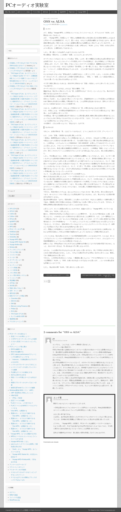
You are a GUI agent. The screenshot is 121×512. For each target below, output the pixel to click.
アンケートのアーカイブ (18, 464)
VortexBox (13, 237)
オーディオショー (16, 260)
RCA (12, 311)
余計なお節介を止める (18, 375)
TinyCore (72, 12)
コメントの (15, 497)
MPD (48, 18)
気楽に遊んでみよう (16, 288)
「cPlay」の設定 (16, 398)
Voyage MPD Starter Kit (18, 242)
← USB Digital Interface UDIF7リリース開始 (57, 275)
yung (46, 24)
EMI (12, 303)
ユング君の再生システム (18, 275)
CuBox (12, 214)
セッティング (14, 265)
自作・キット (14, 291)
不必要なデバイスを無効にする (21, 372)
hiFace (12, 219)
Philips (13, 308)
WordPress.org (15, 500)
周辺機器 (13, 280)
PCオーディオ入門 (16, 229)
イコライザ (13, 255)
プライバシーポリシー (17, 467)
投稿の (14, 495)
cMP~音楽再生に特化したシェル (22, 393)
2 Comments (63, 24)
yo (54, 338)
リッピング (13, 278)
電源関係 (13, 319)
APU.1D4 (13, 208)
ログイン (13, 492)
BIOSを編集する (16, 349)
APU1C (12, 211)
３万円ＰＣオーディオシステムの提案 (24, 339)
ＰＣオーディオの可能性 (18, 470)
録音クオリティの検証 (24, 12)
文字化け (13, 283)
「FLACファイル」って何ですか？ (21, 403)
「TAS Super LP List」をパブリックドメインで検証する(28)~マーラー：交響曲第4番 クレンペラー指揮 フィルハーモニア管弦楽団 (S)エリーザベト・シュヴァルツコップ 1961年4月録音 (24, 78)
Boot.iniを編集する (17, 352)
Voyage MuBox (15, 244)
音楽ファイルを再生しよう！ (21, 336)
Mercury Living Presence (19, 306)
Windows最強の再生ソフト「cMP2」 (22, 390)
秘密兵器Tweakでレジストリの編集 (23, 387)
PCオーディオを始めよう (18, 334)
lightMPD (63, 12)
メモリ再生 (54, 12)
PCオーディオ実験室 (27, 5)
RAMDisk (13, 232)
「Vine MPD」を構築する (18, 411)
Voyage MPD (82, 12)
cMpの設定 (14, 395)
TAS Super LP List (17, 314)
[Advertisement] (79, 304)
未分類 (12, 285)
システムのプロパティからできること (24, 364)
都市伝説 (45, 12)
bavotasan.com (110, 510)
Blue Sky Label (10, 12)
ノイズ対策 (13, 270)
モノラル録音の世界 (18, 316)
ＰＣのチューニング (16, 321)
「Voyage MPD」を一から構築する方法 (23, 434)
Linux (45, 18)
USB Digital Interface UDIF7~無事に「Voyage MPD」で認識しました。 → (98, 276)
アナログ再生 (36, 12)
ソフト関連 (13, 267)
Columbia (14, 298)
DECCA (13, 301)
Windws (12, 247)
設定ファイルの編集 (18, 400)
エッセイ (13, 257)
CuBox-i (12, 216)
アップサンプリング (16, 249)
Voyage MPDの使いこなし (20, 441)
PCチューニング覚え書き (18, 346)
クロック (13, 262)
